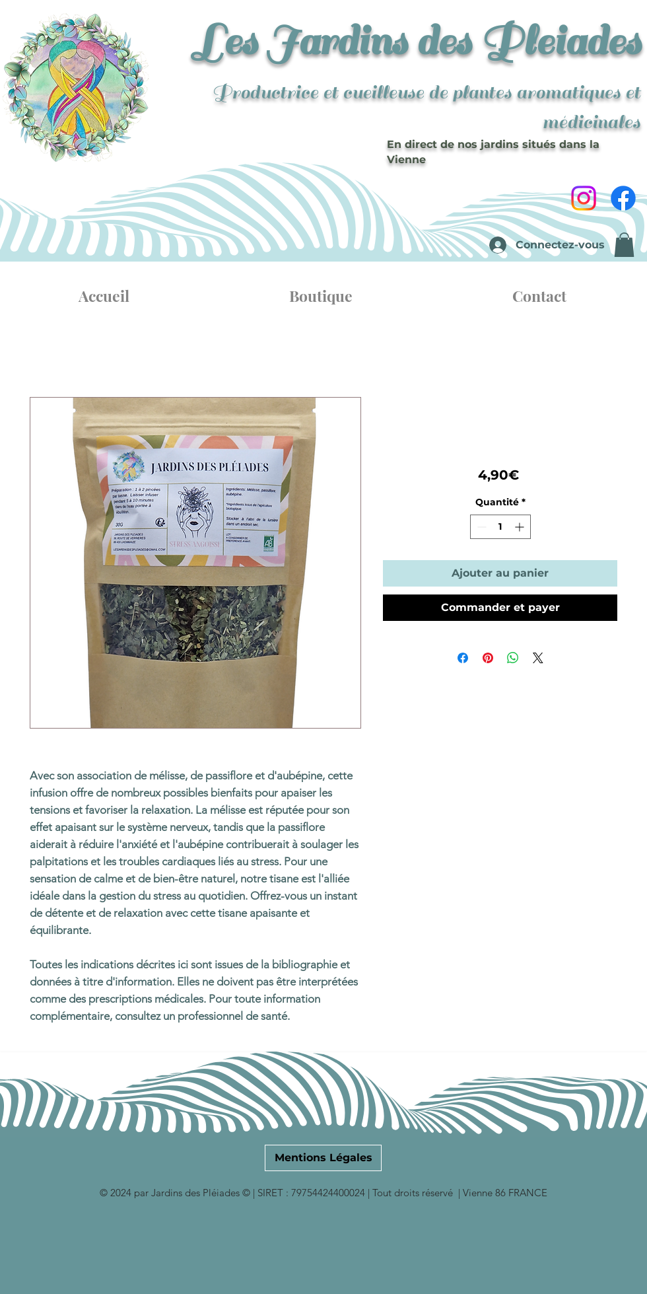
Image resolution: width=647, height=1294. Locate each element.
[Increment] (520, 526)
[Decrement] (480, 526)
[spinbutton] (500, 526)
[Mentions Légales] (323, 1158)
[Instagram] (583, 198)
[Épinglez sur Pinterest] (488, 658)
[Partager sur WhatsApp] (513, 658)
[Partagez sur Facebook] (463, 658)
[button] (624, 245)
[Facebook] (623, 198)
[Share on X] (538, 658)
